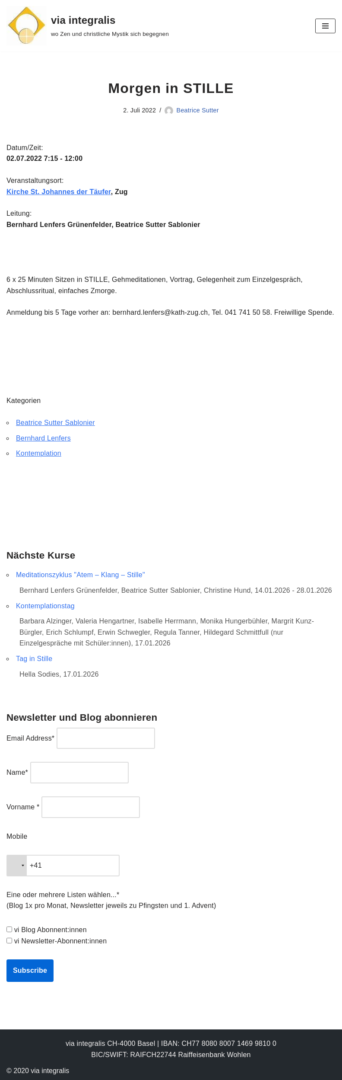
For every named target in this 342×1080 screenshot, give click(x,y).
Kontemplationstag (45, 606)
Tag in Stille (34, 658)
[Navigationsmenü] (325, 26)
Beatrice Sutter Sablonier (55, 422)
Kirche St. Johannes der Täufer (58, 191)
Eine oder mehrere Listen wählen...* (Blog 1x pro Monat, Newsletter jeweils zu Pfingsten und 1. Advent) (111, 900)
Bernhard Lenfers (43, 438)
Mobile (16, 836)
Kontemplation (38, 453)
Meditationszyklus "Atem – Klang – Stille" (80, 574)
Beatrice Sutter (198, 110)
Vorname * (23, 807)
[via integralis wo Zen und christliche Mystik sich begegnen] (87, 25)
